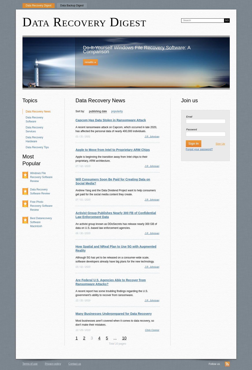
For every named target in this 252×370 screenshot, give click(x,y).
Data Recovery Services (34, 129)
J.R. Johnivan (152, 136)
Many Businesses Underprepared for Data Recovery (114, 313)
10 (124, 338)
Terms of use (30, 363)
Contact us (74, 363)
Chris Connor (152, 330)
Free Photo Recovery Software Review (41, 205)
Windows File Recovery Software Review (41, 177)
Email (189, 116)
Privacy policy (53, 363)
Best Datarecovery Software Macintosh (41, 222)
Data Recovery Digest (39, 5)
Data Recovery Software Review (40, 191)
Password (191, 129)
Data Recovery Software (34, 119)
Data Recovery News (38, 111)
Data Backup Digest (72, 5)
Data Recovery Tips (37, 147)
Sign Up (220, 143)
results (90, 62)
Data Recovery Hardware (34, 139)
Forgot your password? (199, 149)
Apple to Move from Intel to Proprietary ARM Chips (113, 150)
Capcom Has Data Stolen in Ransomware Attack (111, 120)
